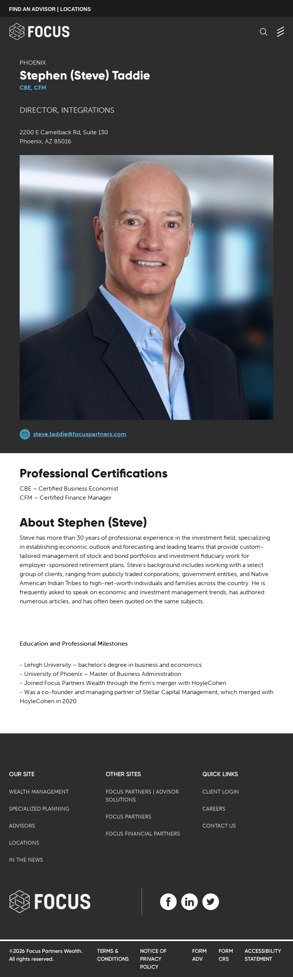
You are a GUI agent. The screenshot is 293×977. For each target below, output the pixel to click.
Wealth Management (39, 792)
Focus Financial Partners (143, 834)
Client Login (220, 792)
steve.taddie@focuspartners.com (79, 434)
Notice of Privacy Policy (153, 959)
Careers (213, 809)
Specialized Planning (39, 809)
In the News (26, 860)
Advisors (22, 826)
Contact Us (219, 826)
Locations (24, 843)
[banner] (51, 31)
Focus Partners (128, 817)
